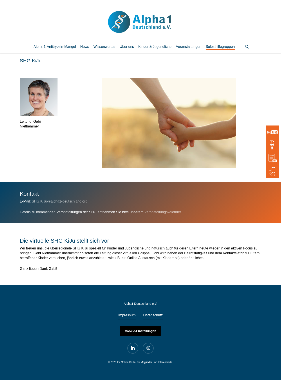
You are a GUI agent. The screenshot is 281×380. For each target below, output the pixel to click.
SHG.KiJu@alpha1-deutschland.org (59, 201)
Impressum (127, 315)
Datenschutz (153, 315)
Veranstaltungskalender (162, 212)
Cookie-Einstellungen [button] (140, 331)
